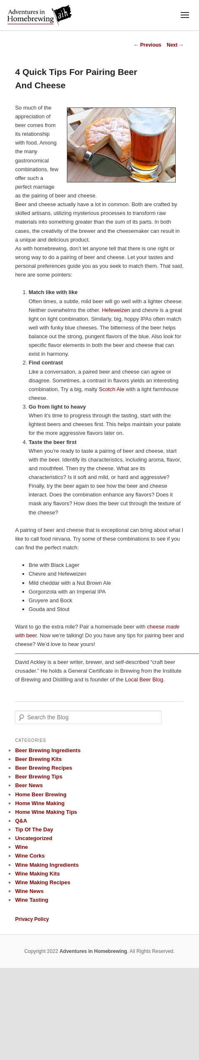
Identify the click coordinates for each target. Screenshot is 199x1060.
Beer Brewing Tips (38, 776)
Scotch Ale (111, 389)
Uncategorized (33, 838)
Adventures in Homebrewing (93, 951)
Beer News (28, 785)
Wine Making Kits (37, 873)
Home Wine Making (39, 803)
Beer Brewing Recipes (43, 768)
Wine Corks (29, 856)
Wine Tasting (31, 900)
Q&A (21, 821)
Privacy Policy (32, 919)
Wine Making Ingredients (47, 865)
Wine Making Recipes (42, 882)
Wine (21, 847)
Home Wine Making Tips (46, 812)
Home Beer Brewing (40, 794)
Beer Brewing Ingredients (47, 750)
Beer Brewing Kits (38, 759)
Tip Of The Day (34, 829)
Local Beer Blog (144, 679)
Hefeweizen (116, 310)
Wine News (29, 891)
